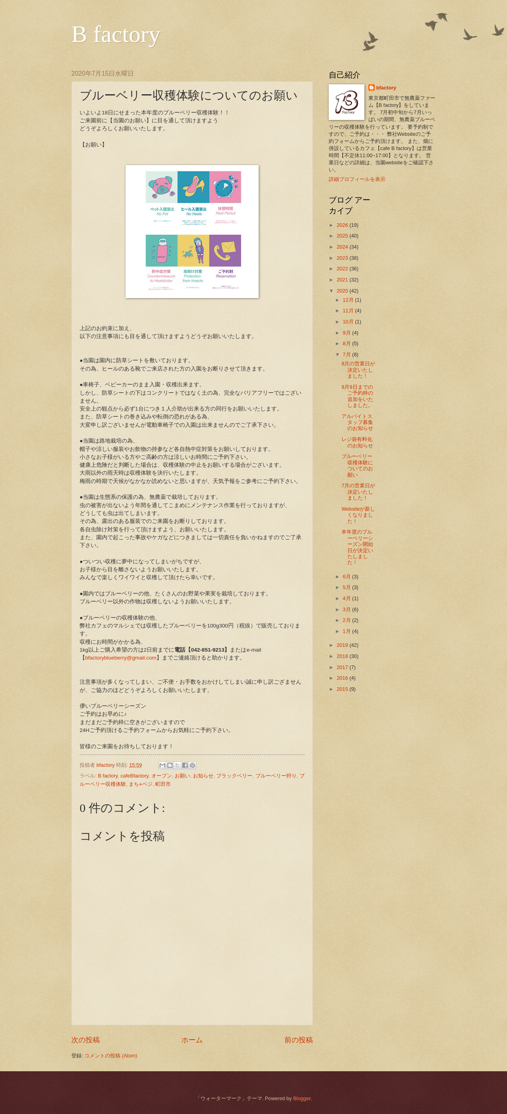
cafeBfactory (134, 776)
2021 (343, 280)
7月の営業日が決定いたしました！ (358, 492)
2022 (343, 269)
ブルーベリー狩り (276, 776)
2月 (347, 620)
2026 (343, 225)
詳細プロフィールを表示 (357, 179)
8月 (347, 343)
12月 (349, 300)
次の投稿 (85, 1040)
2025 (343, 236)
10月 (349, 322)
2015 (343, 689)
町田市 (163, 784)
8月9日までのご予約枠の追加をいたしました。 (357, 396)
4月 (347, 598)
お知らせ (203, 776)
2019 (343, 645)
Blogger (302, 1098)
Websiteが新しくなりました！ (358, 515)
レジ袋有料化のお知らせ (357, 442)
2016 (343, 678)
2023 (343, 258)
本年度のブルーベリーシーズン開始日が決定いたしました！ (357, 547)
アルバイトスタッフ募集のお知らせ (357, 422)
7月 (347, 354)
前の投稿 (298, 1040)
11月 (349, 311)
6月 (347, 577)
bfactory (386, 88)
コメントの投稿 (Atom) (110, 1056)
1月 (347, 631)
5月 (347, 587)
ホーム (192, 1040)
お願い (182, 776)
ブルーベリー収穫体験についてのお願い (357, 465)
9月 (347, 333)
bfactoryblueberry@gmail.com (120, 658)
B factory (115, 34)
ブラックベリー (234, 776)
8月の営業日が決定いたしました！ (358, 370)
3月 (347, 609)
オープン (161, 776)
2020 (343, 291)
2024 (343, 247)
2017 (343, 667)
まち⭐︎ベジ (140, 784)
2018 (343, 656)
